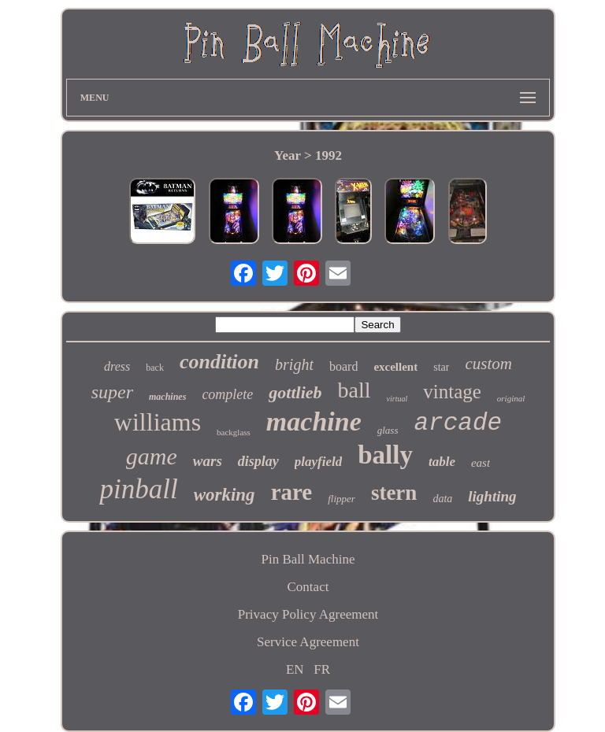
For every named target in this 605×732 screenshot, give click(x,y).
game (151, 456)
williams (157, 422)
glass (388, 430)
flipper (341, 499)
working (224, 495)
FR (322, 669)
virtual (397, 398)
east (480, 463)
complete (227, 394)
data (442, 499)
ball (354, 390)
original (511, 398)
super (112, 392)
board (343, 366)
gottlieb (295, 392)
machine (314, 421)
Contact (308, 586)
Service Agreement (308, 641)
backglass (234, 432)
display (258, 461)
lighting (492, 496)
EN (295, 669)
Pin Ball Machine (307, 559)
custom (488, 363)
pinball (138, 489)
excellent (395, 366)
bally (385, 455)
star (441, 367)
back (155, 367)
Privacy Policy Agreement (308, 614)
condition (219, 361)
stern (394, 493)
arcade (458, 423)
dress (117, 366)
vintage (452, 391)
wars (207, 461)
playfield (318, 461)
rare (292, 492)
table (442, 461)
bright (294, 364)
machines (167, 396)
